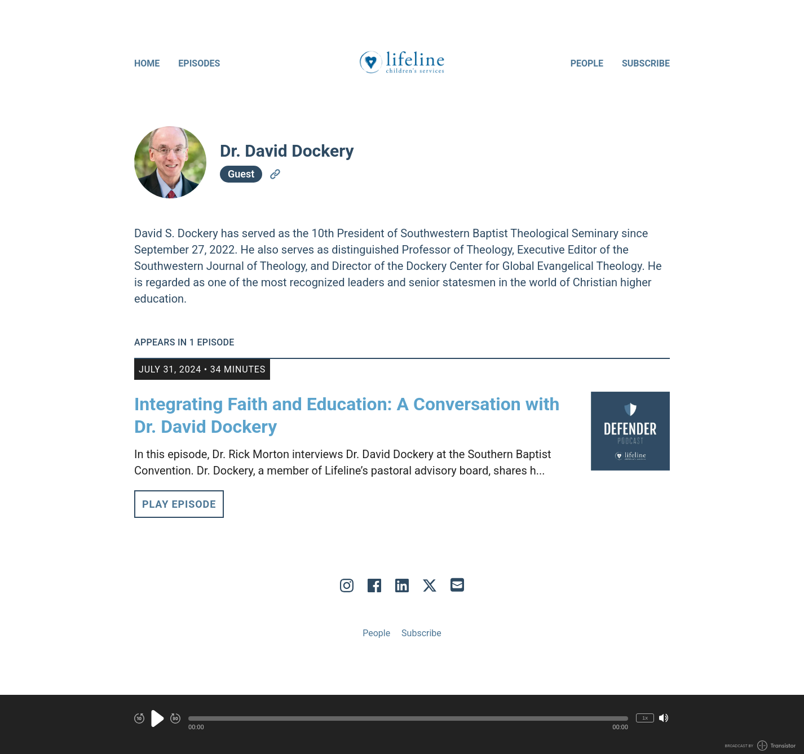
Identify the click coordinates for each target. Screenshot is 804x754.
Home (147, 63)
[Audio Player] (402, 724)
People (587, 63)
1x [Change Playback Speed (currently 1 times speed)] (645, 718)
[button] (408, 718)
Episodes (199, 63)
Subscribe (646, 63)
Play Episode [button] (179, 504)
